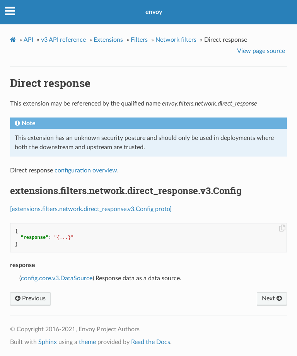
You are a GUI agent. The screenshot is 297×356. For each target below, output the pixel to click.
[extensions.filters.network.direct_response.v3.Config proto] (91, 209)
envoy (153, 12)
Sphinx (47, 342)
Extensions (108, 40)
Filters (139, 40)
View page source (261, 51)
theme (87, 342)
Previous (30, 298)
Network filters (175, 40)
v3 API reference (63, 40)
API (28, 40)
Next (272, 298)
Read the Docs (150, 342)
